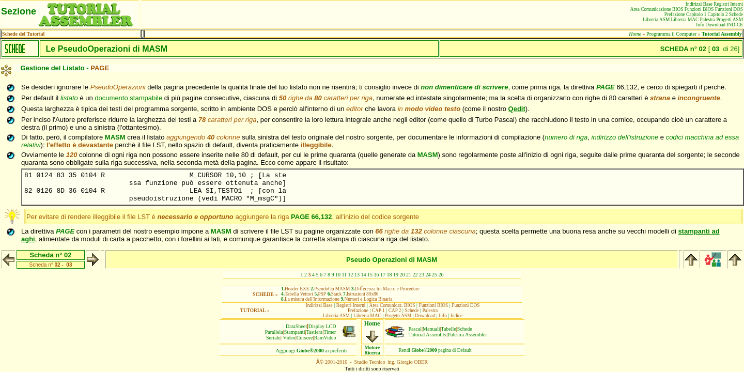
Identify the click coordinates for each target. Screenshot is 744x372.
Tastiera (314, 332)
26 (441, 274)
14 (363, 274)
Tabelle (448, 329)
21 (408, 274)
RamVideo (325, 337)
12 (350, 274)
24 (428, 274)
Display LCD (322, 326)
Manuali (431, 329)
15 (370, 274)
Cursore (305, 337)
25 (434, 274)
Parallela (274, 332)
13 (357, 274)
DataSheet (296, 326)
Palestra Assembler (467, 334)
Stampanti (294, 332)
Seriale (273, 337)
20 (402, 274)
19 (395, 274)
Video (289, 337)
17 (382, 274)
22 (415, 274)
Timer (329, 332)
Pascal (415, 329)
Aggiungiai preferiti (311, 350)
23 (421, 274)
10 (337, 274)
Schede (464, 329)
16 (376, 274)
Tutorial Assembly (428, 334)
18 (389, 274)
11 (344, 274)
